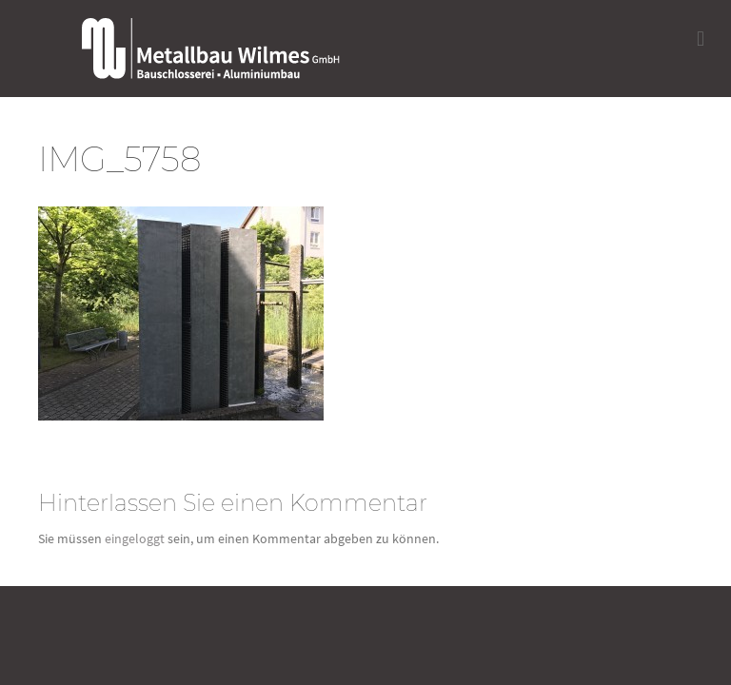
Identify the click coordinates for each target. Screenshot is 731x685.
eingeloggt (135, 538)
